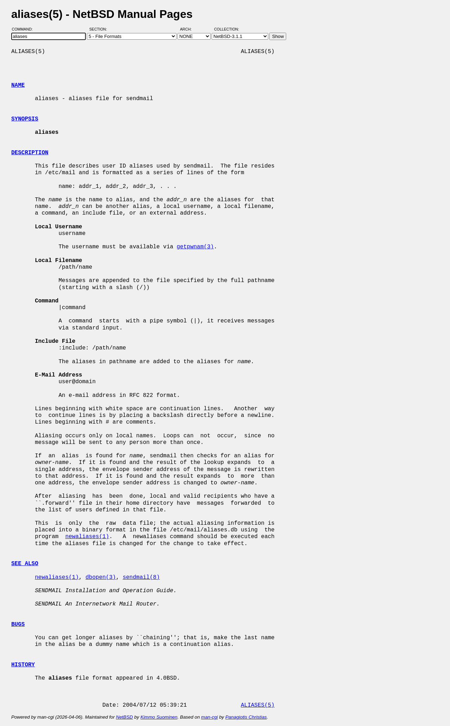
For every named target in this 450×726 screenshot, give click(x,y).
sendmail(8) (141, 577)
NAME (18, 85)
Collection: (226, 29)
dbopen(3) (100, 577)
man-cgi (209, 717)
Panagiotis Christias (246, 717)
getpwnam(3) (195, 247)
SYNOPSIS (24, 119)
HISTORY (23, 665)
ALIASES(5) (258, 705)
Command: (24, 29)
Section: (99, 29)
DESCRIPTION (30, 153)
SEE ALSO (24, 564)
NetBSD (124, 717)
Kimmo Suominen (158, 717)
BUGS (18, 624)
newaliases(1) (87, 537)
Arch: (189, 29)
